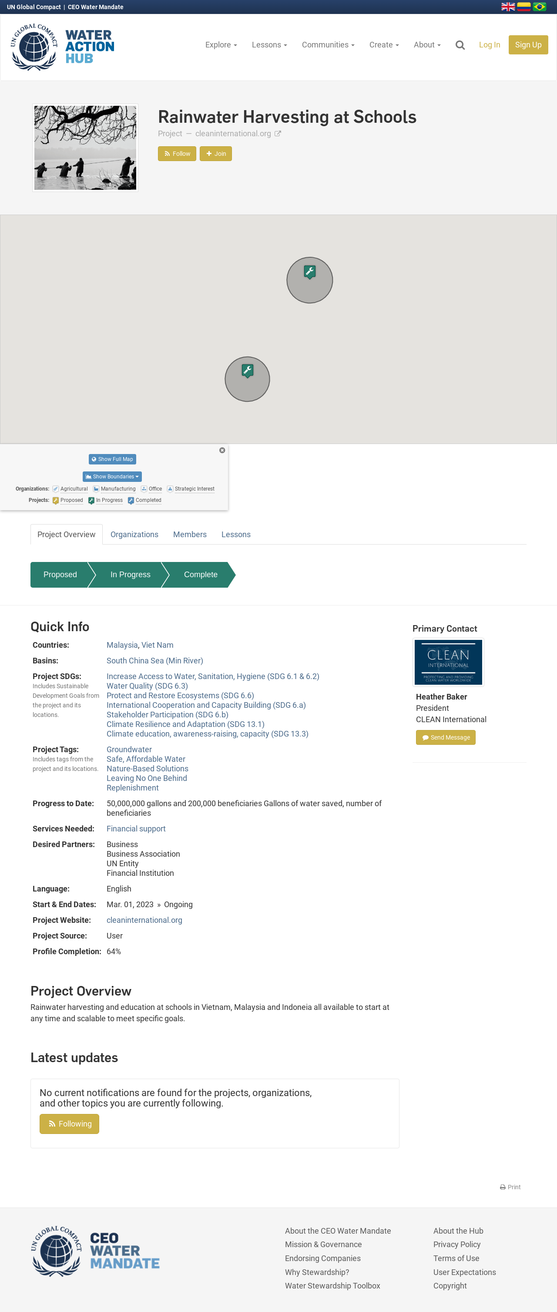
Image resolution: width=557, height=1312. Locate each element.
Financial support (136, 828)
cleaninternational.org (238, 133)
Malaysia (122, 644)
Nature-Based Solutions (147, 768)
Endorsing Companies (323, 1258)
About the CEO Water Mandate (338, 1230)
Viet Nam (157, 644)
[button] (310, 272)
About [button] (427, 44)
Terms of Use (456, 1258)
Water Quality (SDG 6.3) (147, 685)
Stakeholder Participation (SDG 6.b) (167, 714)
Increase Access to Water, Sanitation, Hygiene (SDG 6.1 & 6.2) (213, 676)
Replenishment (133, 787)
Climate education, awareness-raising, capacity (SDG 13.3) (208, 733)
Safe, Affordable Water (146, 759)
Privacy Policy (457, 1244)
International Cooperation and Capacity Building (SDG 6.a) (206, 705)
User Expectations (464, 1272)
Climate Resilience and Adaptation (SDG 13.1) (186, 724)
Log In (489, 44)
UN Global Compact (34, 6)
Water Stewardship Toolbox (332, 1285)
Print (510, 1187)
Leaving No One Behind (147, 778)
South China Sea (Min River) (155, 660)
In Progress (131, 574)
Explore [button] (221, 44)
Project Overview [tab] (66, 534)
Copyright (450, 1285)
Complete (201, 574)
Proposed (60, 574)
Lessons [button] (269, 44)
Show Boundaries (112, 477)
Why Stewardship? (317, 1272)
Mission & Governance (323, 1244)
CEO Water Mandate (96, 6)
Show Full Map (112, 459)
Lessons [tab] (236, 534)
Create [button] (384, 44)
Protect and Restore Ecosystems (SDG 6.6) (180, 695)
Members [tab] (190, 534)
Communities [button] (328, 44)
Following (69, 1123)
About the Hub (458, 1230)
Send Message (446, 737)
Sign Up (528, 44)
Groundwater (129, 749)
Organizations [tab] (134, 534)
